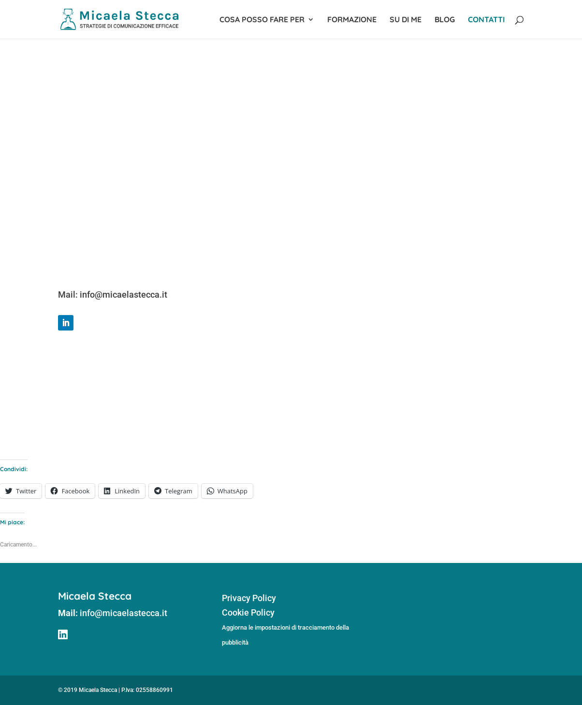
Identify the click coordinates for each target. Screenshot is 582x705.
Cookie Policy (248, 612)
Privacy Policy (249, 598)
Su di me (406, 20)
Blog (445, 20)
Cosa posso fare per (262, 20)
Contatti (486, 20)
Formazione (352, 20)
